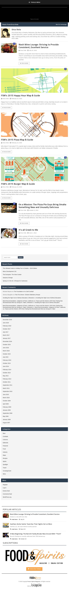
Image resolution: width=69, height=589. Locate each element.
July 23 (21, 519)
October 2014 (7, 363)
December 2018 (7, 319)
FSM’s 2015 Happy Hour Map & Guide (20, 95)
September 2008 (7, 413)
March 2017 (6, 335)
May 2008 (5, 416)
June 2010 (6, 394)
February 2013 (7, 379)
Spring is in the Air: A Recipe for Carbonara (15, 281)
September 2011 (7, 385)
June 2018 (6, 322)
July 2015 (5, 357)
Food (4, 449)
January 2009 (7, 410)
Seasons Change (8, 277)
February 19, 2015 (16, 99)
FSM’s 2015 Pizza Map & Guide (17, 139)
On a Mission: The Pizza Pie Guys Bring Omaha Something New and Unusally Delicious (42, 206)
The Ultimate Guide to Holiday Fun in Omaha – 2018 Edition (20, 268)
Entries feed (6, 491)
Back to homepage (61, 24)
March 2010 (6, 397)
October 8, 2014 (32, 210)
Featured (5, 445)
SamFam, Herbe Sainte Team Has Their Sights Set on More (31, 524)
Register (5, 484)
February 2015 (7, 360)
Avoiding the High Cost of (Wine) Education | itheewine (18, 297)
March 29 (22, 529)
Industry (5, 452)
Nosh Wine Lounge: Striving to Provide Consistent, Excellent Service (39, 46)
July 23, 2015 (32, 50)
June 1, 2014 (32, 233)
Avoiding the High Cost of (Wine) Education (48, 297)
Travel (4, 467)
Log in (4, 487)
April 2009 (6, 404)
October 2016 (7, 344)
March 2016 (6, 350)
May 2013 (5, 375)
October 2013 (7, 372)
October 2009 (7, 400)
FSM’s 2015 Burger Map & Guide (18, 184)
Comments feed (7, 494)
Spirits (4, 461)
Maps (4, 455)
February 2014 (7, 369)
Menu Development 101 (9, 271)
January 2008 (7, 419)
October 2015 (7, 354)
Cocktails (5, 436)
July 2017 (5, 332)
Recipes (5, 458)
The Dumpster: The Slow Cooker (12, 274)
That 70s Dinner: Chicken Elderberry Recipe (27, 294)
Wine (4, 474)
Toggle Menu (34, 2)
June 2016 (6, 347)
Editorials (5, 442)
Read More (24, 63)
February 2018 (7, 326)
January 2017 (7, 338)
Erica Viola (22, 50)
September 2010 (7, 391)
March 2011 (6, 388)
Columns (5, 439)
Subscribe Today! (34, 569)
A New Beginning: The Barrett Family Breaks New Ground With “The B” (35, 534)
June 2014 (6, 366)
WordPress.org (7, 497)
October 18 (22, 538)
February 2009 (7, 407)
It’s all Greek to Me (28, 230)
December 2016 (7, 341)
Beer (4, 433)
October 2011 (7, 382)
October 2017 (7, 329)
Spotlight (5, 464)
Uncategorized (7, 471)
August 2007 (6, 422)
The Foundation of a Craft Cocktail (24, 291)
